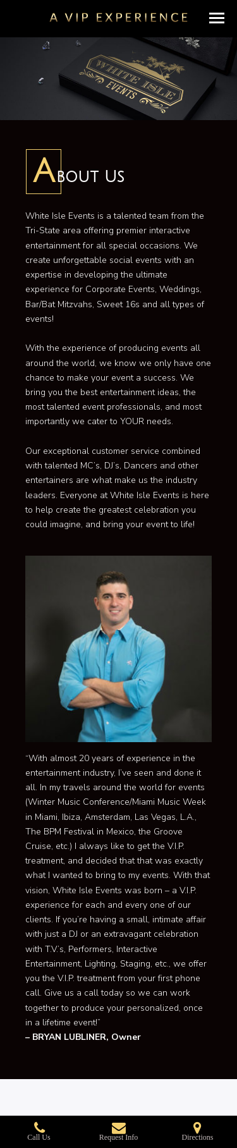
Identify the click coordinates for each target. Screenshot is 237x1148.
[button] (217, 18)
